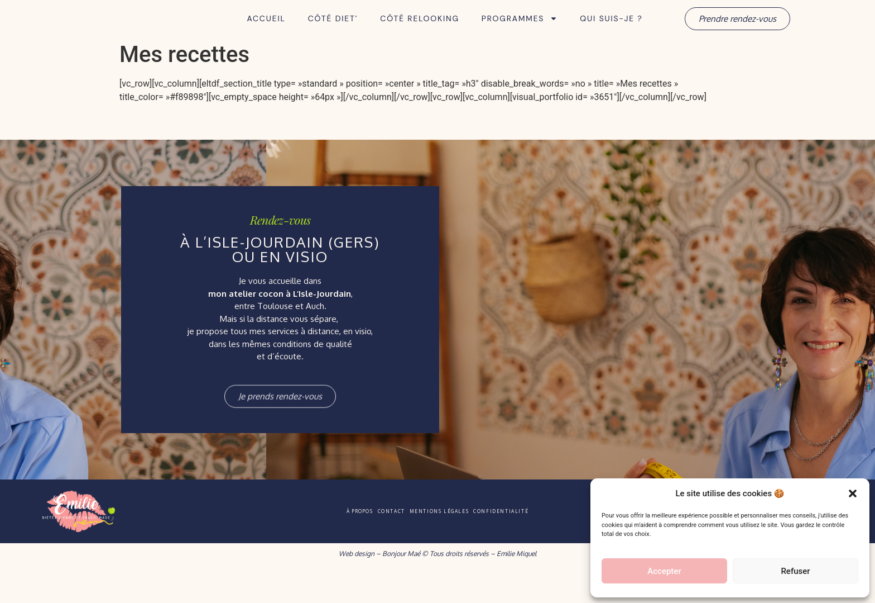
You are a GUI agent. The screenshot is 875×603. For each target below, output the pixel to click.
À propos (318, 542)
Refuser (795, 571)
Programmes (519, 34)
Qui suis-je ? (611, 34)
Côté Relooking (419, 34)
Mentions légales (452, 542)
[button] (852, 487)
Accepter (664, 571)
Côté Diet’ (333, 34)
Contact (376, 542)
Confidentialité (543, 542)
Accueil (266, 34)
